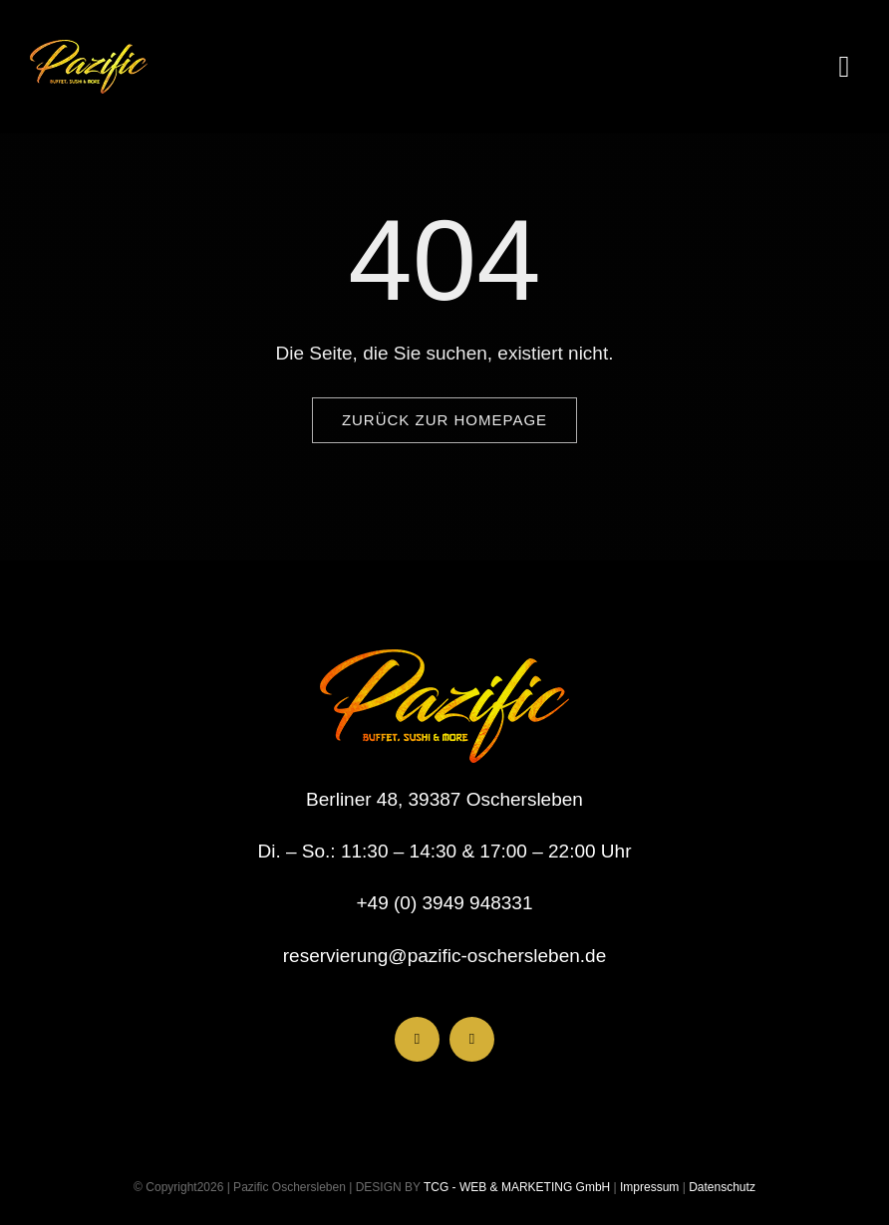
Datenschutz (722, 1187)
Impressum (648, 1187)
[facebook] (417, 1039)
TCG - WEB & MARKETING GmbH (515, 1187)
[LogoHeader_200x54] (89, 49)
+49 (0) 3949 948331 (445, 902)
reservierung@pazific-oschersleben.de (445, 955)
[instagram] (471, 1039)
